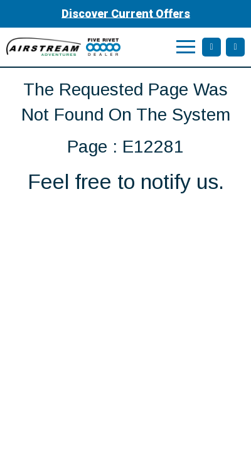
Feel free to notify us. (126, 181)
